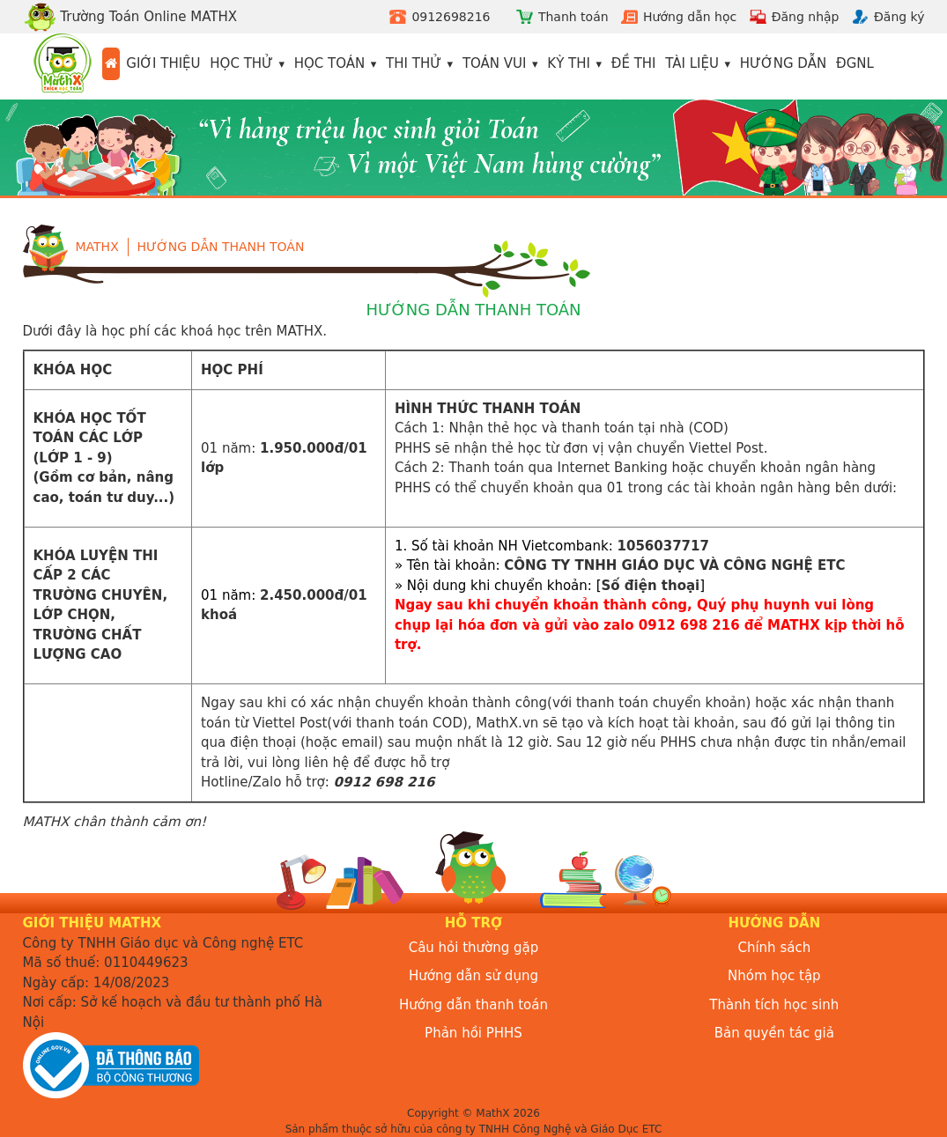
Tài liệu (692, 63)
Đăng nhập (806, 17)
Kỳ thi (568, 63)
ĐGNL (855, 63)
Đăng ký (899, 17)
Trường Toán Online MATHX (130, 17)
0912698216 (450, 17)
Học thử (241, 63)
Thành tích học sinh (774, 1005)
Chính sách (773, 948)
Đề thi (633, 63)
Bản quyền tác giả (774, 1033)
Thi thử (413, 63)
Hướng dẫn (783, 63)
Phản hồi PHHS (473, 1033)
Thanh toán (573, 17)
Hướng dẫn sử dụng (473, 976)
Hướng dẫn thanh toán (221, 247)
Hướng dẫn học (689, 17)
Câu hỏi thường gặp (474, 948)
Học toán (330, 63)
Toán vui (494, 63)
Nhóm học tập (774, 976)
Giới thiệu (163, 63)
